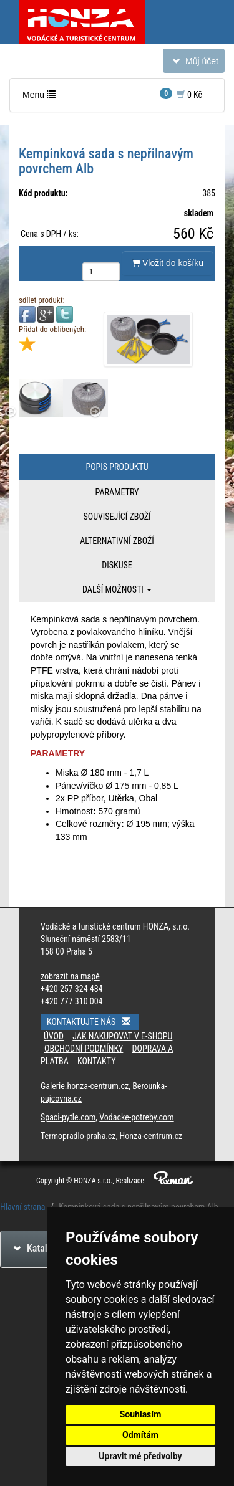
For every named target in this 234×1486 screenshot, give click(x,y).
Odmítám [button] (140, 1435)
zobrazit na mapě (70, 976)
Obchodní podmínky (83, 1049)
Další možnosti (117, 589)
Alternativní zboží (117, 541)
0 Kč (181, 94)
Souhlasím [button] (141, 1414)
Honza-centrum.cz (151, 1136)
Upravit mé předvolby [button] (140, 1456)
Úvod (54, 1036)
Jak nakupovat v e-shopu (122, 1036)
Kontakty (96, 1061)
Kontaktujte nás (93, 1021)
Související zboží (116, 517)
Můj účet (193, 63)
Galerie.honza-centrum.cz (85, 1086)
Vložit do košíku (167, 263)
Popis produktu (116, 467)
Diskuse (117, 565)
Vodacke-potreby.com (136, 1117)
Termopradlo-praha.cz (78, 1136)
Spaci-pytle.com (68, 1117)
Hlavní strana (23, 1207)
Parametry (117, 492)
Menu (42, 97)
